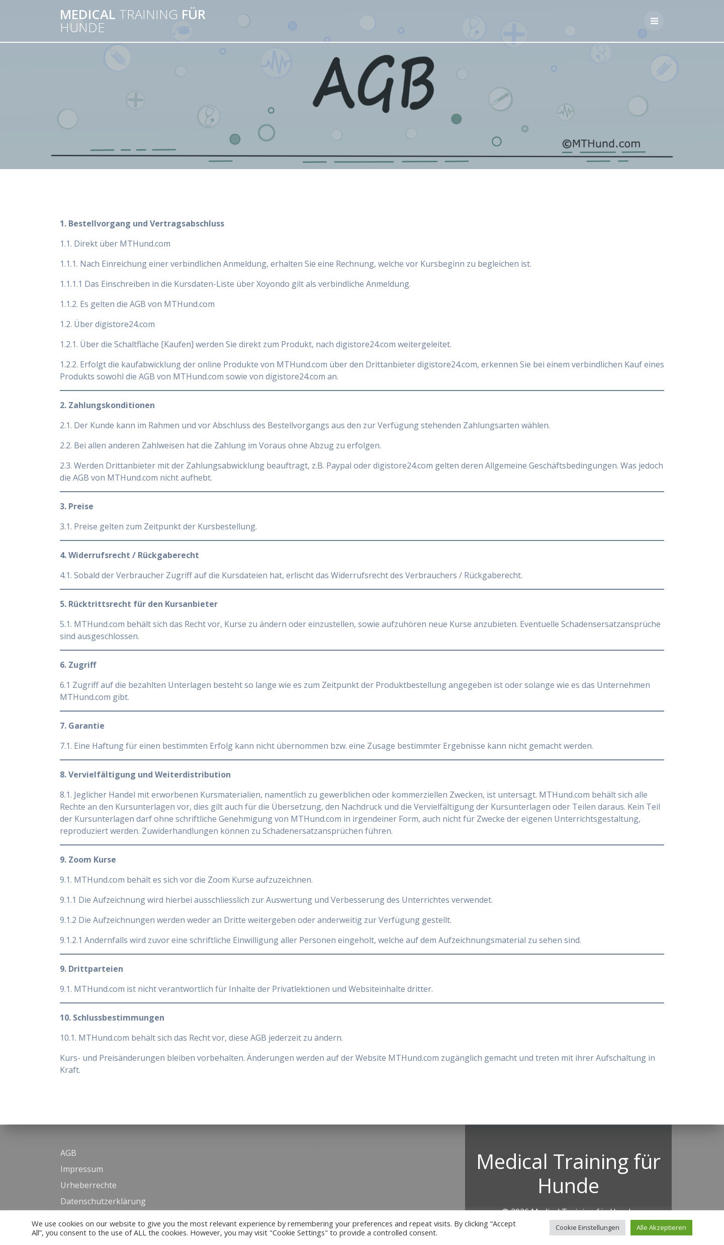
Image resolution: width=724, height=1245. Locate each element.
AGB (68, 1152)
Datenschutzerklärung (103, 1201)
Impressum (81, 1169)
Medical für (133, 21)
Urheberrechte (88, 1185)
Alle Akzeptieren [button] (661, 1227)
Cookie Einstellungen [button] (587, 1227)
